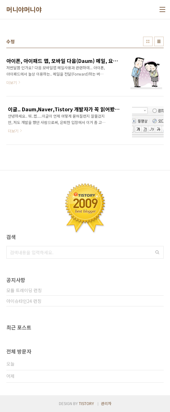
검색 (157, 252)
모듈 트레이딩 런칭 (24, 290)
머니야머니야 (23, 9)
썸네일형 (148, 41)
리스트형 (159, 41)
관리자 (106, 403)
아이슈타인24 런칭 (23, 301)
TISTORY (86, 403)
